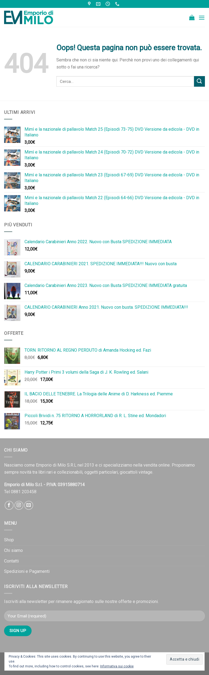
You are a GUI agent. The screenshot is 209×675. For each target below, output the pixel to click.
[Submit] (199, 81)
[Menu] (201, 17)
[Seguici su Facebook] (9, 505)
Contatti (11, 561)
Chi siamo (13, 550)
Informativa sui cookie (117, 666)
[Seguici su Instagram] (18, 505)
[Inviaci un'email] (28, 505)
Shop (9, 539)
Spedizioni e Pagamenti (27, 571)
